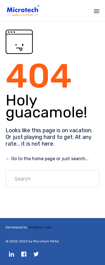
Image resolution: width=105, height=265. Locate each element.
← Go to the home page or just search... (47, 158)
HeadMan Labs (40, 227)
